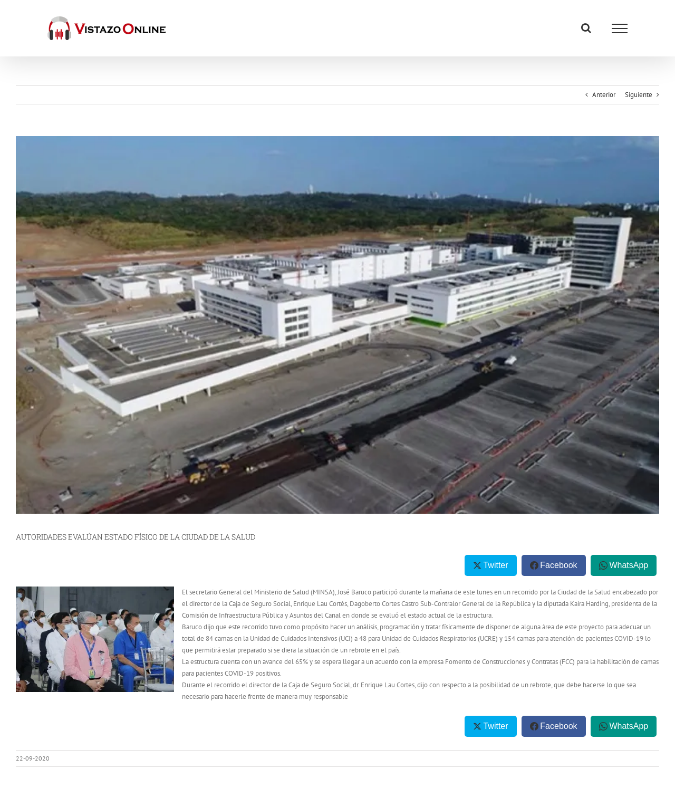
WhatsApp (628, 565)
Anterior (603, 94)
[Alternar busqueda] (586, 28)
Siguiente (638, 94)
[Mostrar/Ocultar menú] (619, 28)
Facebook (558, 565)
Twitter (495, 565)
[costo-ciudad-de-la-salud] (337, 325)
